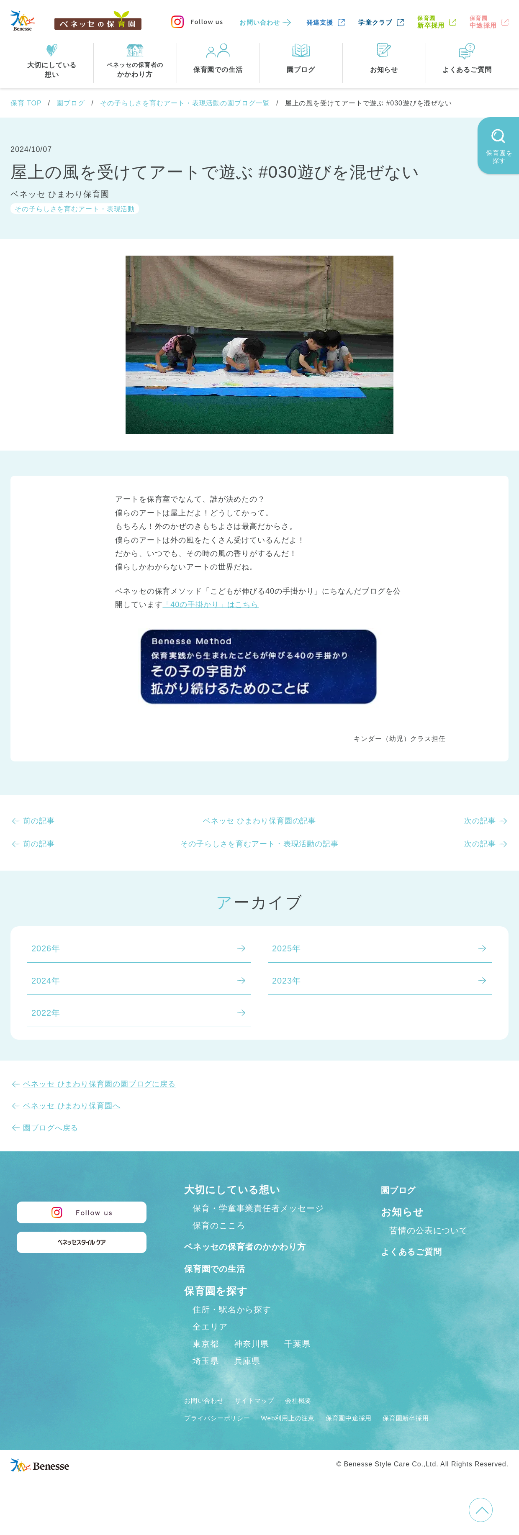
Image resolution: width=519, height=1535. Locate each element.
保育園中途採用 (376, 1436)
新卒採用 (430, 22)
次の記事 (480, 821)
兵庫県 (247, 1379)
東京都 (206, 1361)
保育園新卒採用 (442, 1436)
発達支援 (320, 22)
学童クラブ (375, 22)
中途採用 (483, 22)
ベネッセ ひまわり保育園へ (72, 1106)
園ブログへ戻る (50, 1128)
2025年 (286, 948)
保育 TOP (25, 103)
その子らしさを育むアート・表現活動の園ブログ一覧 (185, 103)
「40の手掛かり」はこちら (210, 604)
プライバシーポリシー (223, 1436)
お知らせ (402, 1211)
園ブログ (71, 103)
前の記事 (39, 821)
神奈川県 (251, 1361)
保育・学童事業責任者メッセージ (258, 1208)
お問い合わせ (259, 22)
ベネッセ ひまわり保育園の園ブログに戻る (99, 1084)
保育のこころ (219, 1225)
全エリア (210, 1344)
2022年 (45, 1012)
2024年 (45, 980)
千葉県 (297, 1361)
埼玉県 (206, 1379)
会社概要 (317, 1418)
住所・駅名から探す (232, 1327)
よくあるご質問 (418, 1251)
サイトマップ (266, 1418)
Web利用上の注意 (306, 1436)
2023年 (286, 980)
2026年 (45, 948)
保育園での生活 (221, 1286)
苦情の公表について (428, 1230)
